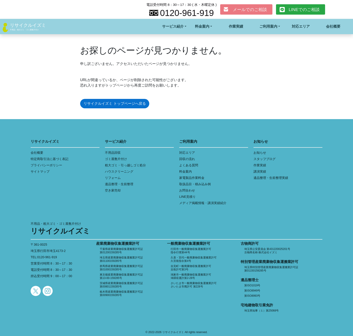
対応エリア (301, 26)
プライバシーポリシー (46, 165)
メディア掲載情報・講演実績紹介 (202, 203)
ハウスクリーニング (119, 171)
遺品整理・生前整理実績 (270, 178)
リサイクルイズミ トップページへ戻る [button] (115, 103)
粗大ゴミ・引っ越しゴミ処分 (125, 165)
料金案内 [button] (202, 26)
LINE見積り (187, 196)
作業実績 (236, 26)
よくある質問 (188, 165)
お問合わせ (187, 190)
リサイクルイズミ (28, 25)
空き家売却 (113, 190)
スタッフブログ (264, 159)
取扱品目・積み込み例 (195, 184)
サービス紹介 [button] (173, 26)
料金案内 (185, 171)
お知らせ (259, 152)
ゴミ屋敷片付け (116, 159)
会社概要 (333, 26)
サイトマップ (40, 171)
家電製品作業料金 (191, 178)
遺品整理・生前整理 (119, 184)
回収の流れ (187, 159)
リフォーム (113, 178)
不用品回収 (113, 152)
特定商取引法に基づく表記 (49, 159)
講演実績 (259, 171)
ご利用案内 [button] (268, 26)
